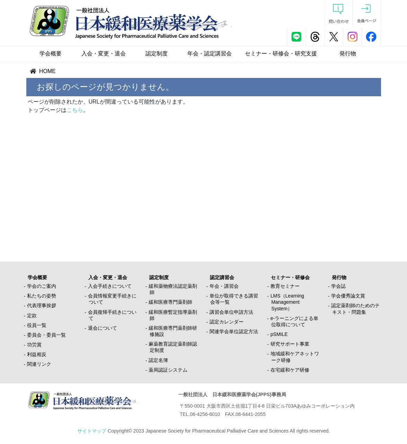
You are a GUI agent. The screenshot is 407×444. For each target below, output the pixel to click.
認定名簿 (158, 360)
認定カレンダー (227, 322)
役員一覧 (36, 325)
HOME (47, 71)
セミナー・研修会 (290, 277)
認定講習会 (222, 277)
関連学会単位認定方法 (234, 331)
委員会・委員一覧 (46, 335)
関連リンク (39, 364)
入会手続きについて (110, 286)
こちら (75, 110)
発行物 (347, 53)
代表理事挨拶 (41, 305)
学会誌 (338, 286)
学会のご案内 (41, 286)
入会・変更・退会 (103, 53)
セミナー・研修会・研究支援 (281, 53)
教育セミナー (285, 286)
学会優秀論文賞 (348, 296)
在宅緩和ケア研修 (290, 370)
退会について (102, 328)
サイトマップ (91, 431)
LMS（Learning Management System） (287, 302)
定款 (32, 315)
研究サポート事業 (290, 344)
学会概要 (50, 53)
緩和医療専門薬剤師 (170, 302)
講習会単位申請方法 (231, 312)
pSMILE (279, 334)
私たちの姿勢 (41, 296)
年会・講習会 (224, 286)
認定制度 (156, 53)
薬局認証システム (168, 370)
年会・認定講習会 (209, 53)
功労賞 (34, 344)
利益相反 (36, 354)
